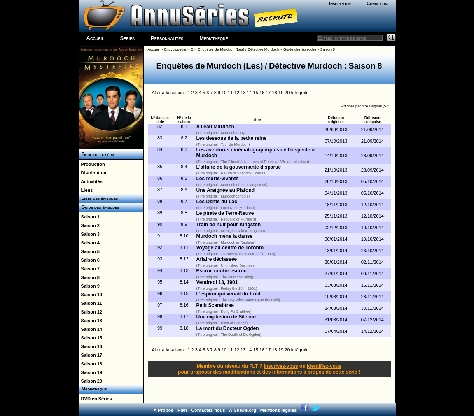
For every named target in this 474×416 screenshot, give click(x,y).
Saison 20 (90, 381)
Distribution (93, 172)
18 (274, 92)
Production (92, 164)
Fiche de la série (97, 154)
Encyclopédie (175, 49)
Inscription (339, 3)
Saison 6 (89, 260)
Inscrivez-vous (281, 366)
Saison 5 (89, 251)
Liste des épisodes (98, 198)
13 (243, 92)
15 (255, 92)
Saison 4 (89, 242)
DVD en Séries (95, 398)
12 (236, 92)
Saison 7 (89, 268)
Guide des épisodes (99, 207)
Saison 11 (90, 303)
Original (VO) (380, 106)
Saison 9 (89, 286)
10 (224, 92)
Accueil (95, 38)
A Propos (164, 410)
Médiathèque (213, 38)
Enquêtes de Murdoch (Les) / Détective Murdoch (238, 49)
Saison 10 (90, 294)
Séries (127, 38)
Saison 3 (89, 234)
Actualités (91, 181)
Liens (86, 190)
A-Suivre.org (242, 410)
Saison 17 (90, 355)
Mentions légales (278, 410)
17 (268, 92)
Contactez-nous (208, 410)
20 (287, 92)
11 (230, 92)
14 (249, 92)
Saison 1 (89, 216)
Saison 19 (90, 372)
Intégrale (299, 92)
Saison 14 (90, 329)
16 (261, 92)
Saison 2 (89, 225)
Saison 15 (90, 337)
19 (280, 92)
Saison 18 (90, 363)
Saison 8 (89, 277)
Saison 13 (90, 320)
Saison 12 (90, 311)
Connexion (377, 3)
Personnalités (167, 38)
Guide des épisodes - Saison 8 (309, 49)
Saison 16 (90, 346)
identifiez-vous (324, 366)
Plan (182, 410)
